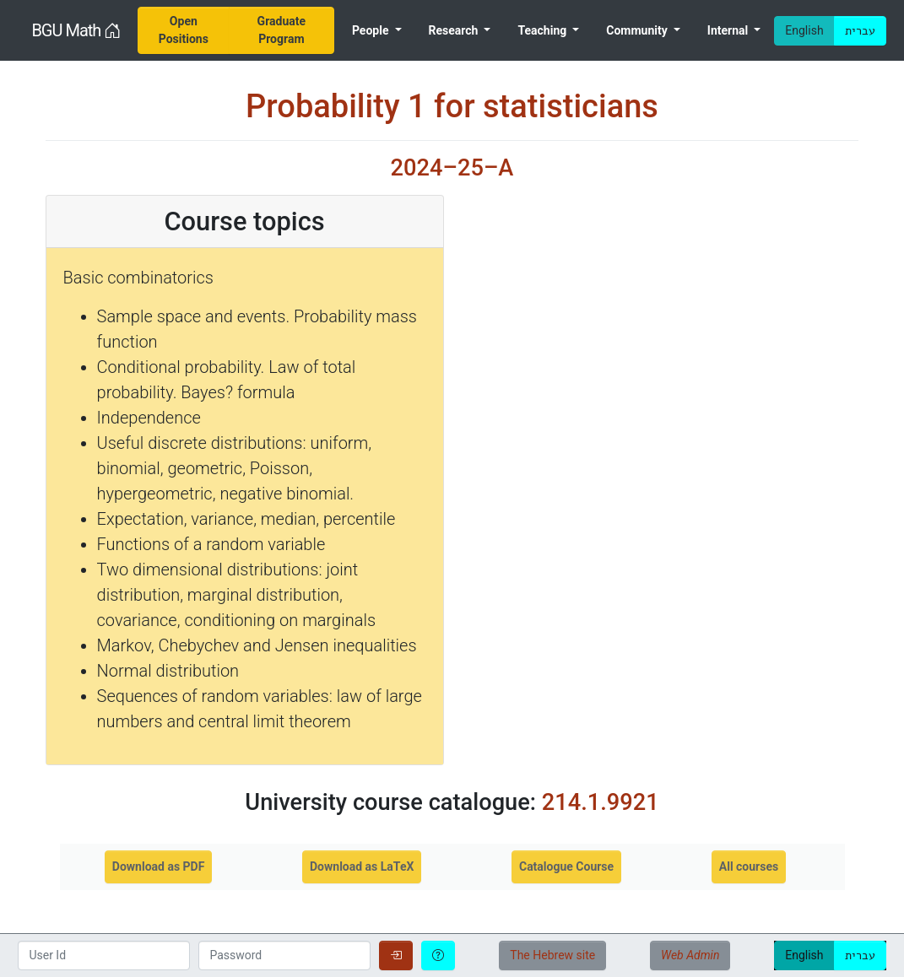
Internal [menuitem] (729, 30)
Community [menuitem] (638, 30)
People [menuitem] (372, 30)
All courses (748, 866)
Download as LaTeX (362, 866)
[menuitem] (183, 30)
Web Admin (690, 955)
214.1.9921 (600, 802)
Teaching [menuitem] (543, 30)
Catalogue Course (566, 866)
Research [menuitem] (455, 30)
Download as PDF (158, 866)
